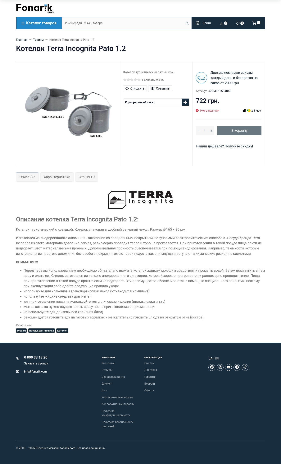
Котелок (62, 330)
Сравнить (160, 88)
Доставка (150, 370)
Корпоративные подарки (118, 404)
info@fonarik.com (35, 371)
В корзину (239, 130)
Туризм (21, 330)
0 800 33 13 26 (35, 357)
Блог (105, 390)
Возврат (149, 383)
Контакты (108, 363)
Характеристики (57, 177)
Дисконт (107, 383)
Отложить (134, 88)
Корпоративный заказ (140, 102)
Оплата (149, 363)
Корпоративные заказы (117, 397)
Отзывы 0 (87, 177)
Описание (27, 177)
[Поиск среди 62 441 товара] (123, 23)
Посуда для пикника (41, 330)
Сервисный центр (113, 376)
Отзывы (107, 370)
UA (210, 358)
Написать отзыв (153, 80)
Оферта (149, 390)
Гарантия (150, 376)
